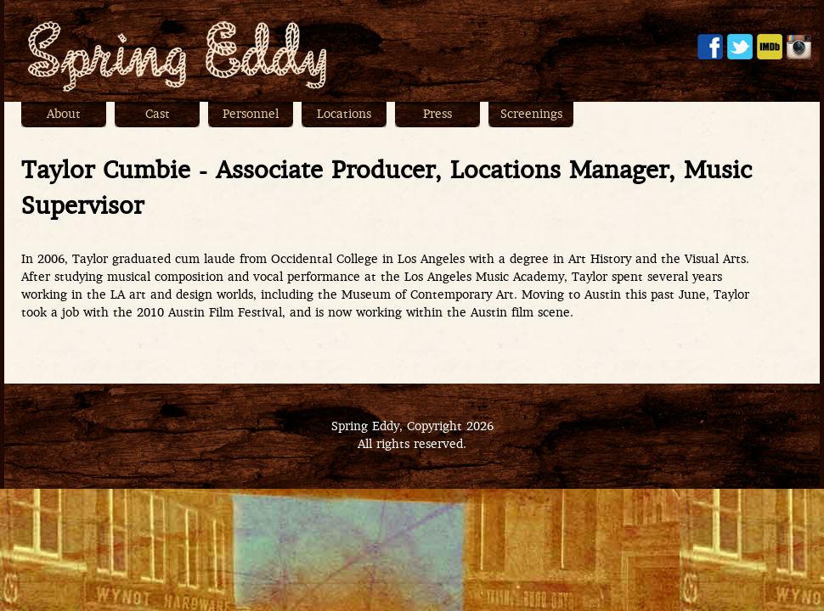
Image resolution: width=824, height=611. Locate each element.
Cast (157, 115)
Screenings (531, 115)
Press (437, 115)
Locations (344, 115)
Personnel (251, 115)
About (64, 115)
